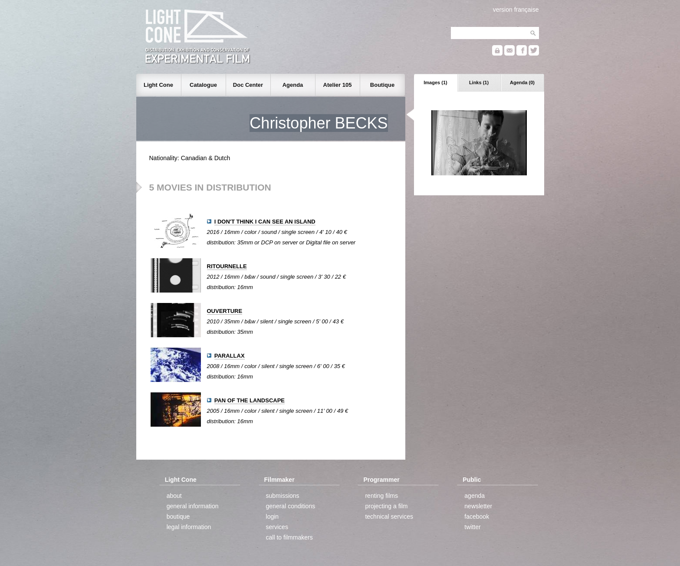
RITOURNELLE (227, 266)
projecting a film (386, 506)
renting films (381, 495)
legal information (189, 526)
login (272, 516)
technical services (389, 516)
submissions (282, 495)
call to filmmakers (289, 537)
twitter (472, 526)
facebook (476, 516)
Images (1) (435, 82)
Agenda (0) (522, 82)
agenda (474, 495)
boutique (178, 516)
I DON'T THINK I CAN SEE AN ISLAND (264, 221)
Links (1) (479, 82)
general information (193, 506)
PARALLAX (229, 355)
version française (516, 9)
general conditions (290, 506)
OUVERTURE (225, 311)
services (277, 526)
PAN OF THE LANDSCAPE (249, 400)
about (174, 495)
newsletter (478, 506)
